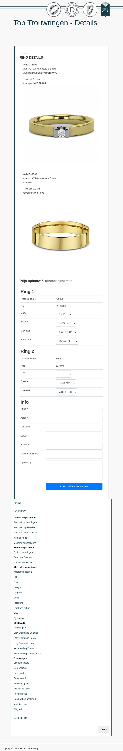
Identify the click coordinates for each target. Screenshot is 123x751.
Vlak (16, 613)
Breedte (24, 321)
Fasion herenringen (23, 552)
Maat (23, 313)
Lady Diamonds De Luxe (26, 633)
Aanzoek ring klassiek (24, 527)
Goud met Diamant (23, 557)
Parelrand (18, 603)
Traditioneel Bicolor (23, 562)
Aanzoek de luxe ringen (25, 522)
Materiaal (25, 330)
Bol (15, 577)
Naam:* (24, 408)
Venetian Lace (21, 704)
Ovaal (16, 597)
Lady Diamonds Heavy (25, 638)
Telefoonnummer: (29, 453)
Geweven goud (21, 683)
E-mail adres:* (27, 444)
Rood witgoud (20, 694)
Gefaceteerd (20, 678)
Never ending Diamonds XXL (28, 653)
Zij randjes (19, 618)
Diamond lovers (21, 663)
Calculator (20, 717)
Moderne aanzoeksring (25, 543)
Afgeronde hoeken (23, 572)
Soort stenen (27, 339)
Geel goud (19, 673)
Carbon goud (20, 627)
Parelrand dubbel (22, 608)
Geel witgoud (20, 668)
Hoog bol (18, 587)
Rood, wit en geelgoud (25, 699)
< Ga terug (25, 53)
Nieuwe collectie (22, 688)
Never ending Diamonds (26, 648)
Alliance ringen (21, 538)
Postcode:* (26, 426)
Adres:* (24, 418)
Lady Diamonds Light (24, 643)
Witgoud (18, 709)
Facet (16, 582)
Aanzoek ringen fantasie (26, 532)
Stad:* (24, 435)
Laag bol (18, 592)
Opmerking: (26, 462)
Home (18, 503)
